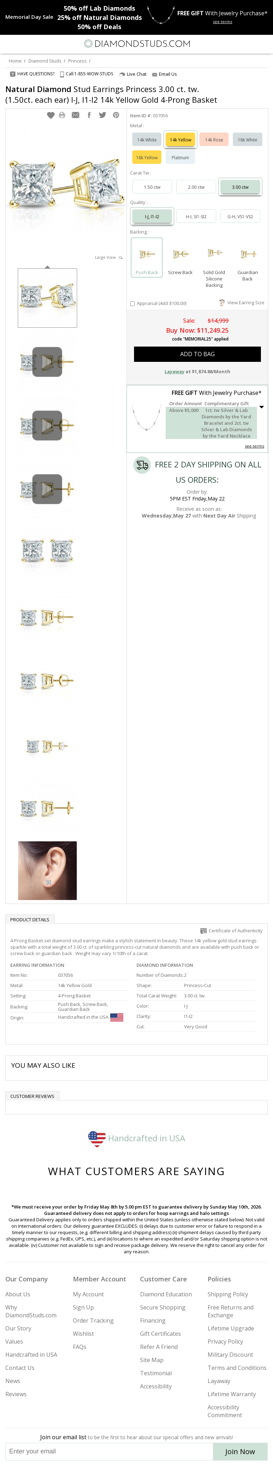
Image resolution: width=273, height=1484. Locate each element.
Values (14, 1341)
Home (15, 61)
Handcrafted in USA (136, 1138)
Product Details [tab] (29, 919)
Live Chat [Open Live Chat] (132, 74)
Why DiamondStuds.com (31, 1311)
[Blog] (172, 1472)
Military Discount (230, 1355)
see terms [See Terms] (254, 446)
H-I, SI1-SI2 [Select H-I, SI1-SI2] (196, 217)
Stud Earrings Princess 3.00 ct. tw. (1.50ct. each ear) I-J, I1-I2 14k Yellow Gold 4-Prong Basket (111, 94)
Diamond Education (166, 1294)
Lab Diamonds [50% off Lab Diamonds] (99, 8)
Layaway (219, 1381)
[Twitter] (119, 1472)
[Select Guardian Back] (248, 254)
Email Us (164, 73)
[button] (51, 115)
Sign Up (83, 1307)
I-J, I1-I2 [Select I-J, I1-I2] (152, 217)
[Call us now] (249, 43)
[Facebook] (136, 1472)
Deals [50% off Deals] (99, 26)
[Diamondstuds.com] (136, 44)
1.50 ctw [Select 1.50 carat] (152, 187)
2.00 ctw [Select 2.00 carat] (196, 187)
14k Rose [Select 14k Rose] (214, 140)
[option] (47, 297)
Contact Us (19, 1368)
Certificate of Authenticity (231, 930)
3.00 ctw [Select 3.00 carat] (240, 187)
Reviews (16, 1394)
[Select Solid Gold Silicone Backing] (214, 254)
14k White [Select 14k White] (147, 140)
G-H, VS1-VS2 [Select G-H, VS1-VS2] (240, 217)
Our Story (18, 1328)
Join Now (240, 1451)
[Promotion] (29, 16)
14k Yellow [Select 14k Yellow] (180, 140)
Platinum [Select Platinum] (180, 158)
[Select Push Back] (147, 254)
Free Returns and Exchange (230, 1311)
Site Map (152, 1360)
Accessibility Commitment (225, 1411)
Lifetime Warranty (232, 1394)
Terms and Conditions (237, 1368)
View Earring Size (241, 302)
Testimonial (156, 1373)
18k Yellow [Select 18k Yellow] (146, 158)
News (12, 1381)
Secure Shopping (163, 1307)
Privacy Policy (225, 1341)
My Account (88, 1294)
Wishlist (83, 1334)
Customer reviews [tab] (32, 1096)
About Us (17, 1294)
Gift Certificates (160, 1334)
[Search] (23, 43)
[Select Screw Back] (180, 254)
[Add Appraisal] (132, 303)
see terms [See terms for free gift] (222, 21)
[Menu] (8, 43)
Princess (77, 61)
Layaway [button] (174, 371)
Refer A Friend (159, 1347)
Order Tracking (93, 1320)
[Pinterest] (153, 1472)
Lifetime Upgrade (231, 1328)
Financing (153, 1320)
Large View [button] (109, 257)
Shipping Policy (228, 1294)
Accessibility (156, 1386)
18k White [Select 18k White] (247, 140)
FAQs (79, 1347)
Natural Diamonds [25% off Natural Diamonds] (99, 17)
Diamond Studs (44, 61)
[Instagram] (100, 1472)
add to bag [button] (197, 354)
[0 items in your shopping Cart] (264, 43)
